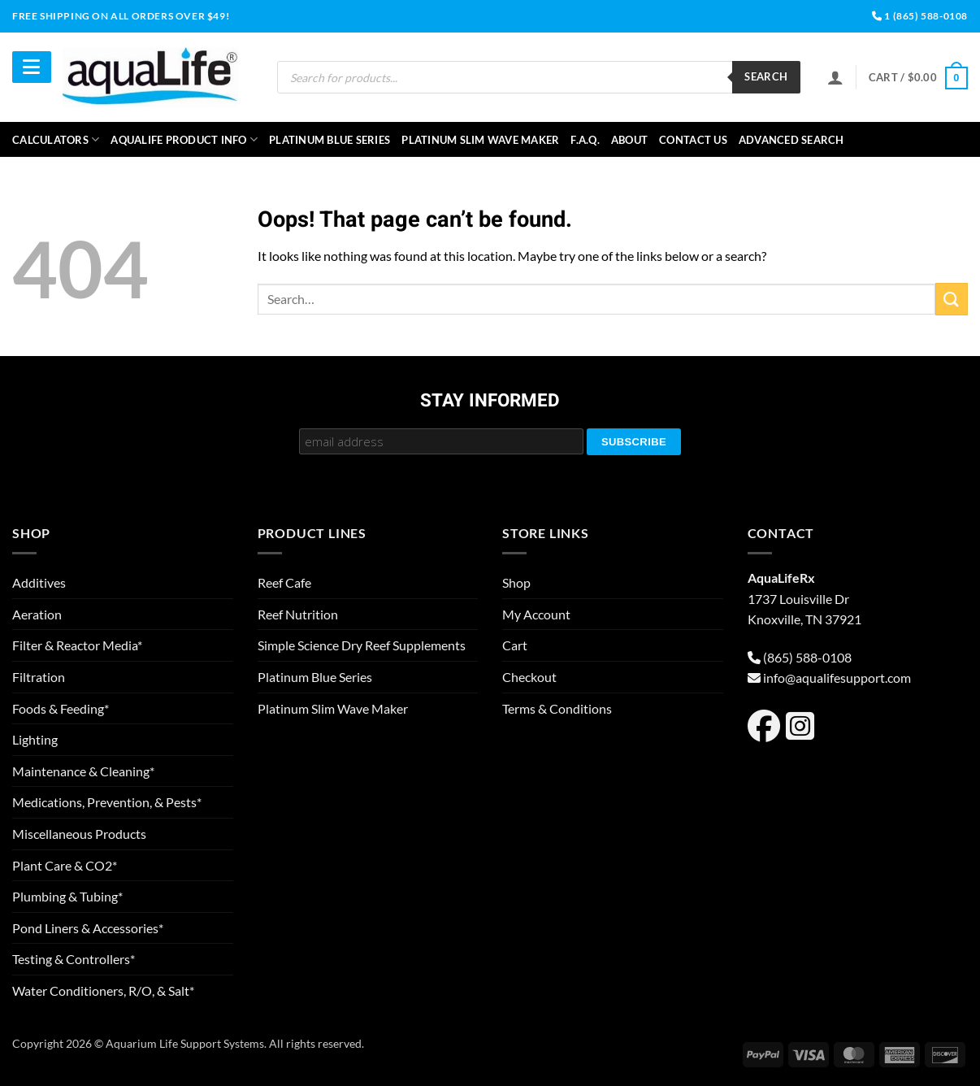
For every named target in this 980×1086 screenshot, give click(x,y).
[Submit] (951, 299)
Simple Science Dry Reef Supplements (362, 645)
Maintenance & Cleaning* (83, 771)
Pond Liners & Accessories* (87, 928)
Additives (39, 582)
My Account (536, 614)
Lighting (35, 739)
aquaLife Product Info (184, 139)
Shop (516, 582)
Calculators (55, 139)
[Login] (835, 77)
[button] (918, 77)
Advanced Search (791, 139)
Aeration (37, 614)
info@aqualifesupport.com (837, 677)
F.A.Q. (585, 139)
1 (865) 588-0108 (920, 16)
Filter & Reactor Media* (77, 645)
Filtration (38, 676)
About (629, 139)
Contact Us (693, 139)
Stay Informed (490, 401)
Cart (514, 645)
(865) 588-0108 (807, 657)
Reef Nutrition (298, 614)
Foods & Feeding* (60, 708)
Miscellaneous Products (79, 833)
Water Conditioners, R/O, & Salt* (103, 990)
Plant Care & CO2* (64, 865)
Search (765, 76)
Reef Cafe (284, 582)
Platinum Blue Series (329, 139)
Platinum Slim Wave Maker (480, 139)
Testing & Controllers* (73, 959)
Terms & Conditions (557, 708)
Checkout (529, 676)
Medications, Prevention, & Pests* (107, 802)
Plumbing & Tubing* (67, 896)
